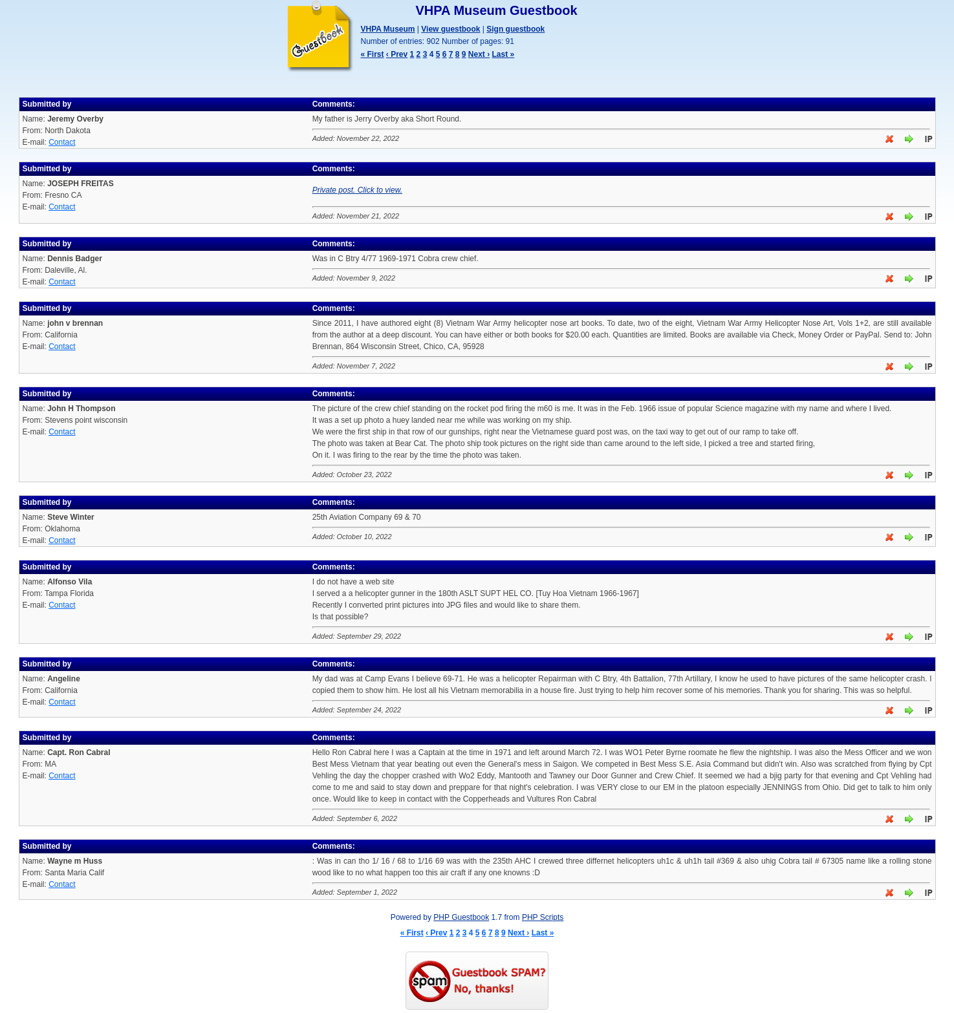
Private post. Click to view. (357, 190)
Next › (479, 54)
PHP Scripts (542, 917)
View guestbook (450, 29)
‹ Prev (396, 54)
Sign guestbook (515, 29)
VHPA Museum (388, 29)
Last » (503, 54)
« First (372, 54)
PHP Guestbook (461, 917)
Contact (62, 142)
